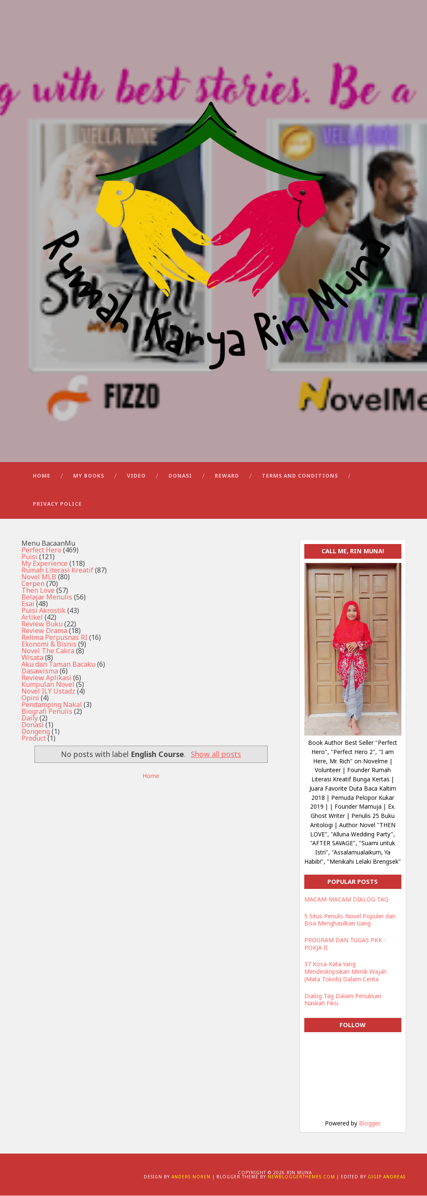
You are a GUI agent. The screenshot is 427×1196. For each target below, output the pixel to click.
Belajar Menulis (46, 597)
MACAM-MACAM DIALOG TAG (346, 900)
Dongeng (35, 731)
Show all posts (216, 754)
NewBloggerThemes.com (301, 1177)
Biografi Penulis (46, 711)
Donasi (180, 476)
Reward (227, 476)
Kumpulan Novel (47, 684)
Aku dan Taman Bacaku (58, 664)
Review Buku (42, 624)
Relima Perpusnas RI (54, 637)
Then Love (38, 590)
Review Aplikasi (46, 678)
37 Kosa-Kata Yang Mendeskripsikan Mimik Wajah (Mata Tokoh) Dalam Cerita (345, 972)
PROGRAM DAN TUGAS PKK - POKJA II (345, 944)
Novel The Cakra (47, 651)
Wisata (32, 657)
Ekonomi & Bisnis (48, 644)
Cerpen (33, 584)
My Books (88, 476)
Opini (30, 698)
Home (41, 476)
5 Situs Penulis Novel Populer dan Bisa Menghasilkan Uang (349, 920)
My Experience (44, 563)
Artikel (32, 617)
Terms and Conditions (300, 476)
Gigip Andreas (387, 1177)
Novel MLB (38, 577)
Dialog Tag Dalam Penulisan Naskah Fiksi (342, 1000)
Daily (29, 718)
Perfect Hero (41, 550)
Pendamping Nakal (51, 705)
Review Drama (44, 631)
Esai (27, 604)
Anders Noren (191, 1177)
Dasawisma (39, 671)
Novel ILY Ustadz (48, 691)
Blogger (369, 1124)
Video (136, 476)
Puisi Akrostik (43, 610)
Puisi (29, 557)
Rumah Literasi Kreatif (57, 570)
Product (33, 738)
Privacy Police (57, 504)
